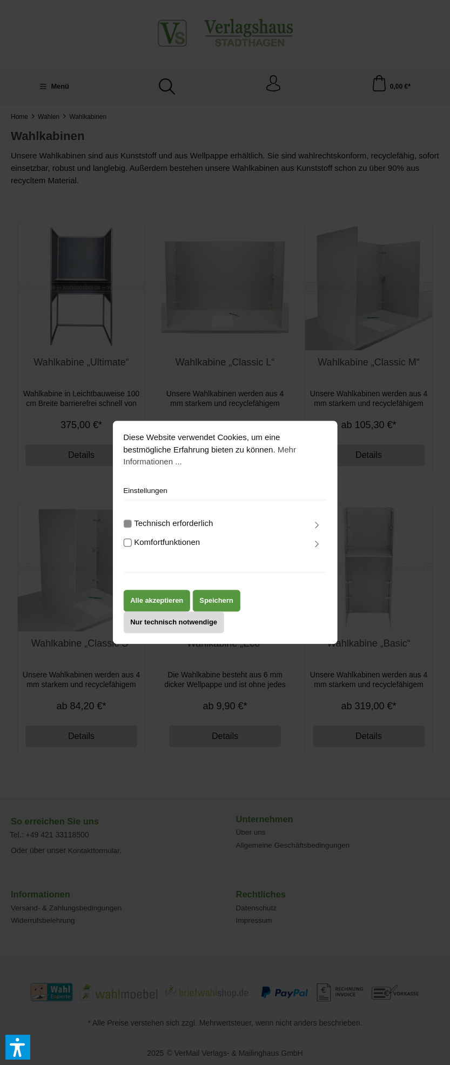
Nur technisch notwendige (173, 631)
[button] (17, 1047)
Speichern (216, 609)
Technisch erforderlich (173, 532)
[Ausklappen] (317, 534)
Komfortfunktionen (167, 551)
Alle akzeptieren (156, 609)
